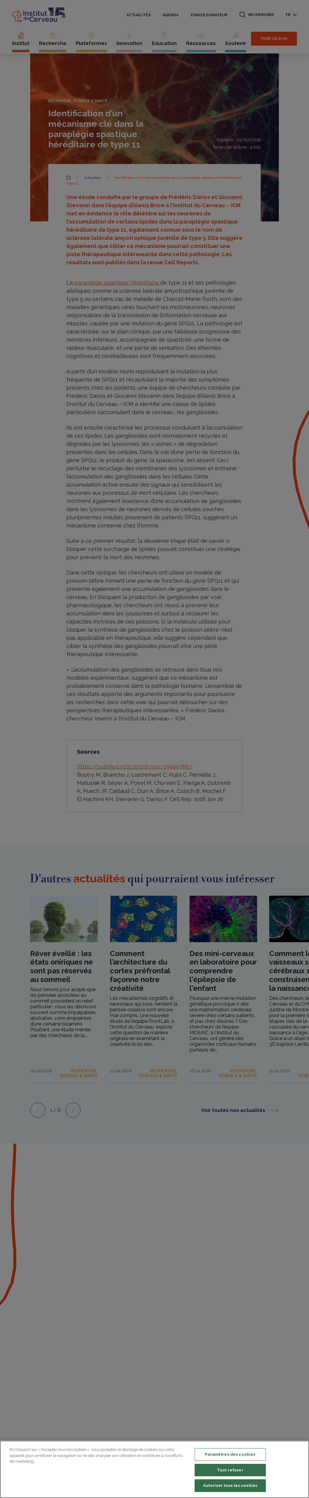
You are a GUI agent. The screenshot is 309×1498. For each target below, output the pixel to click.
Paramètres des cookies (230, 1454)
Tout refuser (230, 1470)
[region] (154, 1469)
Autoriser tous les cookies (230, 1485)
